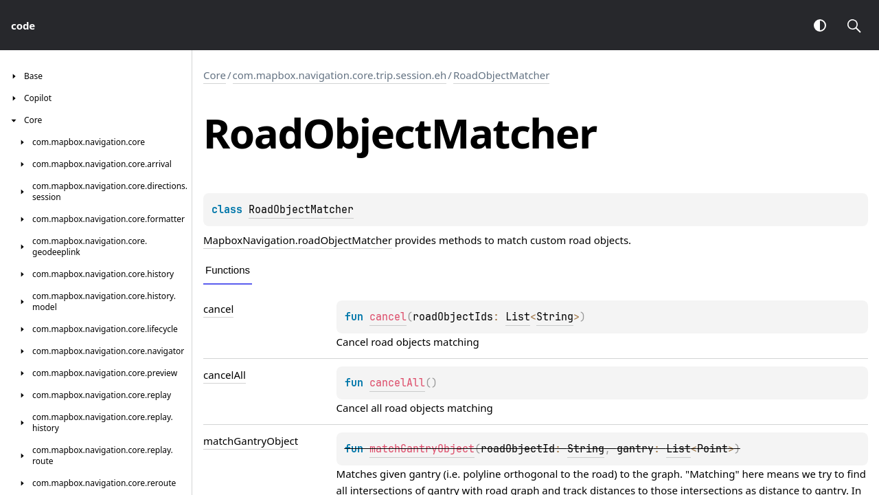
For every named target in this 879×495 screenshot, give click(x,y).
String (554, 317)
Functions (227, 270)
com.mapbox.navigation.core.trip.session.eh (340, 75)
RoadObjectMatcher (501, 75)
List (517, 317)
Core (214, 75)
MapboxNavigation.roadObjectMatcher (297, 240)
